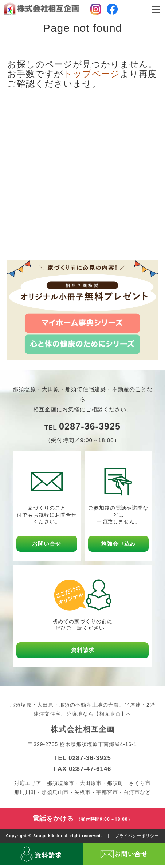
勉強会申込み (118, 543)
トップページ (91, 74)
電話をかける (82, 818)
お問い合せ (46, 543)
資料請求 (82, 650)
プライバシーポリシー (137, 836)
